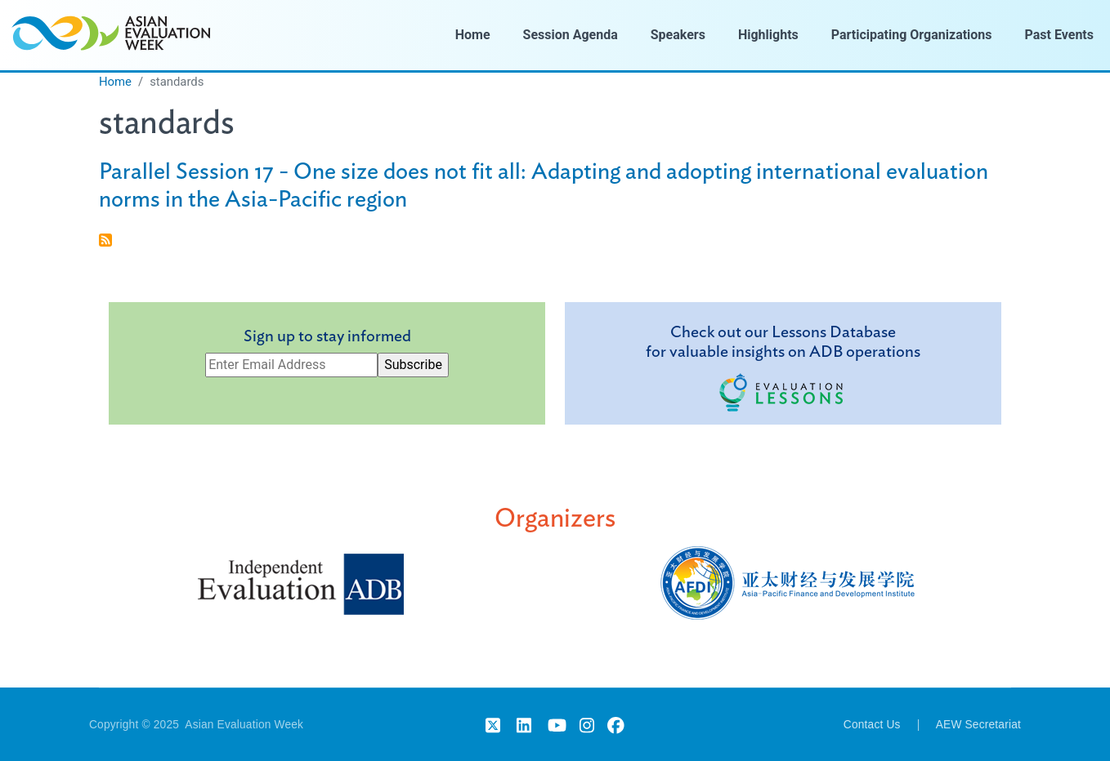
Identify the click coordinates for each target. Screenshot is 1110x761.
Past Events (1059, 34)
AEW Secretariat (978, 725)
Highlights (768, 34)
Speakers (678, 34)
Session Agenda (570, 34)
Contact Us (872, 725)
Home (472, 34)
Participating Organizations (911, 34)
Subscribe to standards (105, 240)
